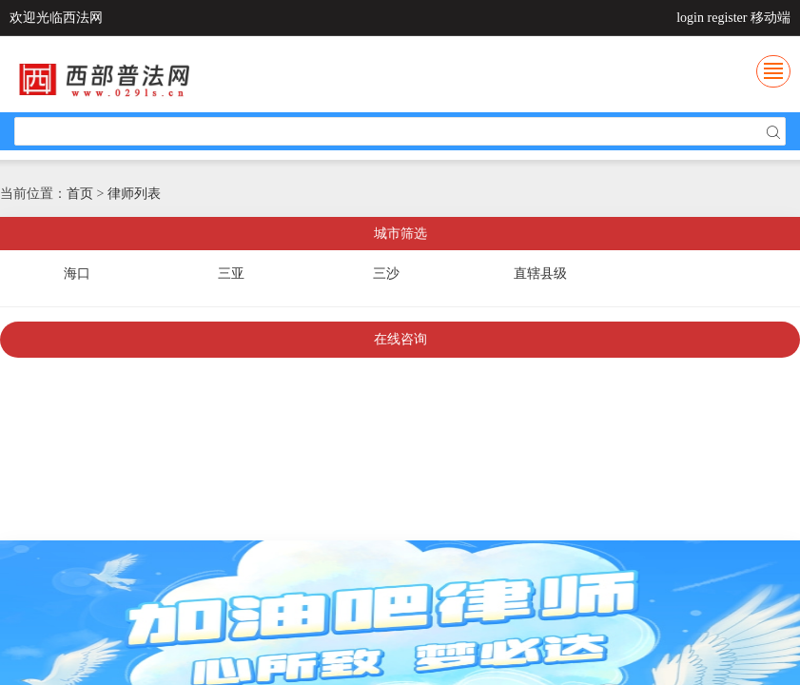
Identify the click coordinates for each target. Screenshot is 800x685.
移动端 (770, 17)
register (728, 17)
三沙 (386, 273)
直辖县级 (540, 273)
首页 (80, 193)
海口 (77, 273)
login (690, 17)
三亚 (231, 273)
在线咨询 (400, 339)
